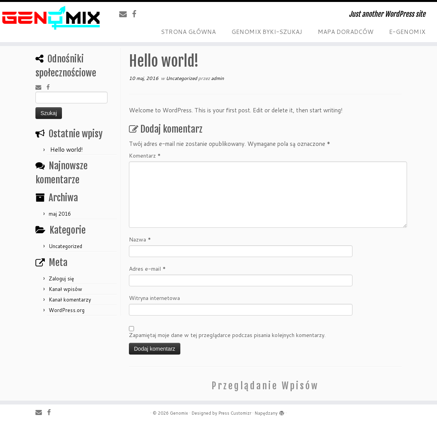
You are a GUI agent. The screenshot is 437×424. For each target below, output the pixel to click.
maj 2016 (60, 213)
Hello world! (66, 149)
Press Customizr (234, 413)
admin (217, 78)
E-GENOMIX (407, 32)
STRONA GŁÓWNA (188, 32)
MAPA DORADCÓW (346, 32)
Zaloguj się (61, 278)
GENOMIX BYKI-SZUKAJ (266, 32)
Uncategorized (65, 246)
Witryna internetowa (154, 298)
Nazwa (140, 239)
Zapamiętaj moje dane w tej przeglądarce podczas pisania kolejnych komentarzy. (227, 335)
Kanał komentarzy (70, 299)
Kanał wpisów (65, 289)
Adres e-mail (147, 269)
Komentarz (145, 156)
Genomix (179, 413)
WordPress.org (67, 310)
